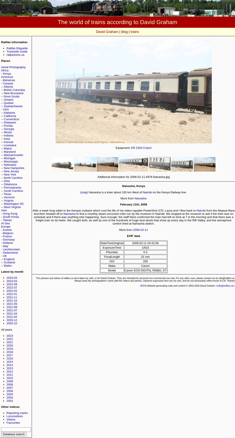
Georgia (9, 129)
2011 (10, 374)
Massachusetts (13, 155)
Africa (4, 70)
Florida (8, 125)
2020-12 (12, 320)
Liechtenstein (11, 249)
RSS (143, 285)
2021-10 (12, 300)
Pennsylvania (12, 187)
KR (133, 147)
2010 (10, 378)
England (9, 259)
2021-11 (12, 297)
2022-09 (12, 284)
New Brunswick (14, 93)
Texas (7, 194)
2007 (10, 387)
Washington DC (14, 203)
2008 (10, 384)
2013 (10, 368)
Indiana (8, 135)
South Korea (11, 216)
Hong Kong (10, 213)
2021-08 (12, 307)
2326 (139, 147)
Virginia (8, 200)
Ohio (7, 181)
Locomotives (15, 416)
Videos (11, 419)
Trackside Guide (17, 51)
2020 (10, 345)
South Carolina (13, 190)
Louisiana (10, 145)
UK (5, 256)
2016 (10, 358)
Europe (5, 226)
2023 (10, 335)
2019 (10, 348)
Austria (7, 229)
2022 (10, 339)
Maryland (10, 151)
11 (146, 229)
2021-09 (12, 303)
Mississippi (11, 161)
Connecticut (11, 119)
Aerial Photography (13, 67)
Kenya (7, 73)
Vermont (9, 197)
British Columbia (14, 90)
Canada (8, 83)
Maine (8, 148)
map (84, 192)
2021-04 (12, 313)
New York (10, 174)
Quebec (9, 103)
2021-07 (12, 310)
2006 (10, 391)
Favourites (13, 422)
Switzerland (10, 252)
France (7, 236)
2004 (10, 397)
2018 (10, 352)
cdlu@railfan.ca (225, 285)
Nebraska (10, 164)
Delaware (10, 122)
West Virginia (12, 207)
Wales (8, 265)
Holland (8, 242)
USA (6, 109)
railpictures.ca (15, 54)
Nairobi (147, 192)
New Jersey (11, 171)
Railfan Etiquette (17, 48)
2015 (10, 361)
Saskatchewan (13, 106)
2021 (10, 342)
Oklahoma (10, 184)
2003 (10, 400)
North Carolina (13, 177)
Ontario (8, 99)
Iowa (7, 138)
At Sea (5, 223)
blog (124, 32)
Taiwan (7, 220)
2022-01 (12, 294)
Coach (147, 147)
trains (135, 32)
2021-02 (12, 316)
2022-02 (12, 290)
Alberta (8, 86)
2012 (10, 371)
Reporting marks (17, 413)
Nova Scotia (12, 96)
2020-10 (12, 323)
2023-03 (12, 281)
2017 (10, 355)
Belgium (8, 233)
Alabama (9, 112)
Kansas (8, 142)
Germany (9, 239)
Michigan (9, 158)
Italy (5, 246)
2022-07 (12, 287)
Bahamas (9, 80)
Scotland (9, 262)
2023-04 (12, 277)
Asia (4, 210)
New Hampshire (14, 168)
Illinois (8, 132)
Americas (7, 77)
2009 (10, 381)
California (10, 116)
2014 (10, 365)
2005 (10, 394)
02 (142, 229)
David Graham (107, 32)
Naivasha (141, 198)
